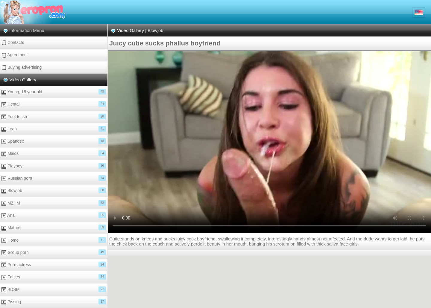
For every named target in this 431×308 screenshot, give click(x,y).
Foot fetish (53, 116)
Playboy (53, 166)
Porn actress (53, 264)
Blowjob (53, 190)
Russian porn (53, 178)
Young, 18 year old (53, 91)
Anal (53, 215)
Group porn (53, 252)
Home (53, 240)
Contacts (12, 42)
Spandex (53, 141)
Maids (53, 153)
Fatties (53, 277)
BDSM (53, 289)
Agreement (14, 54)
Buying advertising (21, 67)
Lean (53, 129)
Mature (53, 227)
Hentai (53, 104)
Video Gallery (22, 79)
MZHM (53, 203)
